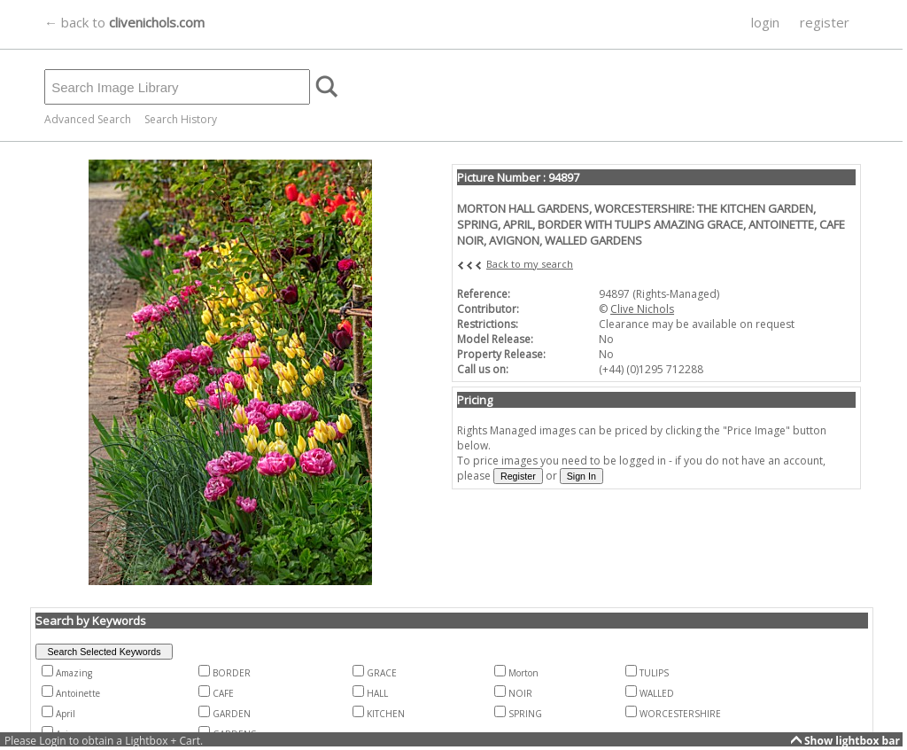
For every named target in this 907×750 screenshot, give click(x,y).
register (824, 22)
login (765, 22)
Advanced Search (87, 119)
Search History (180, 119)
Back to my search (529, 263)
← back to (124, 22)
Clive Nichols (642, 308)
